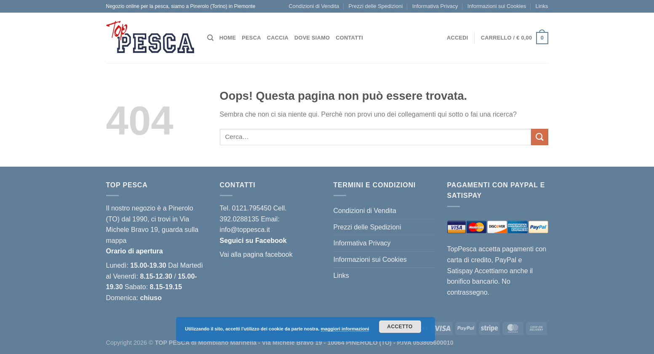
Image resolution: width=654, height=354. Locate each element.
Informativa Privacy (435, 6)
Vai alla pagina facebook (256, 254)
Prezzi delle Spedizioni (376, 6)
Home (227, 38)
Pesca (251, 38)
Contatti (349, 38)
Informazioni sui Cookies (496, 6)
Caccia (277, 38)
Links (542, 6)
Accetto (399, 327)
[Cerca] (210, 38)
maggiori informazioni (345, 328)
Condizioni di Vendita (314, 6)
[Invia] (539, 137)
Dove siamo (312, 38)
